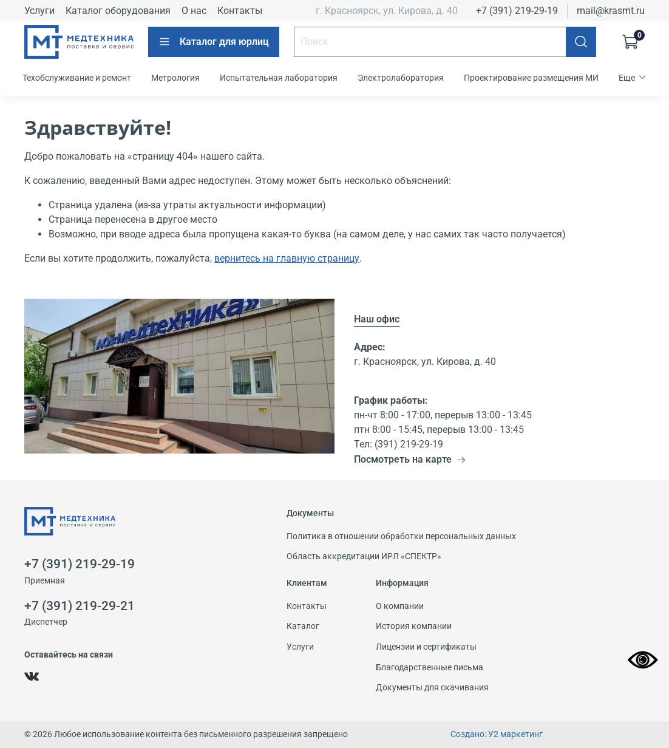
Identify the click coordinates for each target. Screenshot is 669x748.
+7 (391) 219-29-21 (79, 606)
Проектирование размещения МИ (531, 78)
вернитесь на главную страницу (286, 258)
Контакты (239, 10)
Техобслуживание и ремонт (76, 78)
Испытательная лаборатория (279, 78)
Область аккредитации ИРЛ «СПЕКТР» (364, 556)
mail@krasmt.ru (611, 10)
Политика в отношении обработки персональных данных (401, 536)
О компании (400, 606)
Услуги (39, 10)
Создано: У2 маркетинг (496, 734)
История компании (414, 626)
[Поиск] (581, 42)
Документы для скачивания (432, 687)
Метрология (175, 78)
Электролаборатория (401, 78)
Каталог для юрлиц (213, 42)
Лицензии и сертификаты (426, 647)
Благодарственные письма (429, 667)
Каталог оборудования (118, 10)
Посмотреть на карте (410, 459)
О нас (194, 10)
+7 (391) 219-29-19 (517, 10)
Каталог (303, 626)
